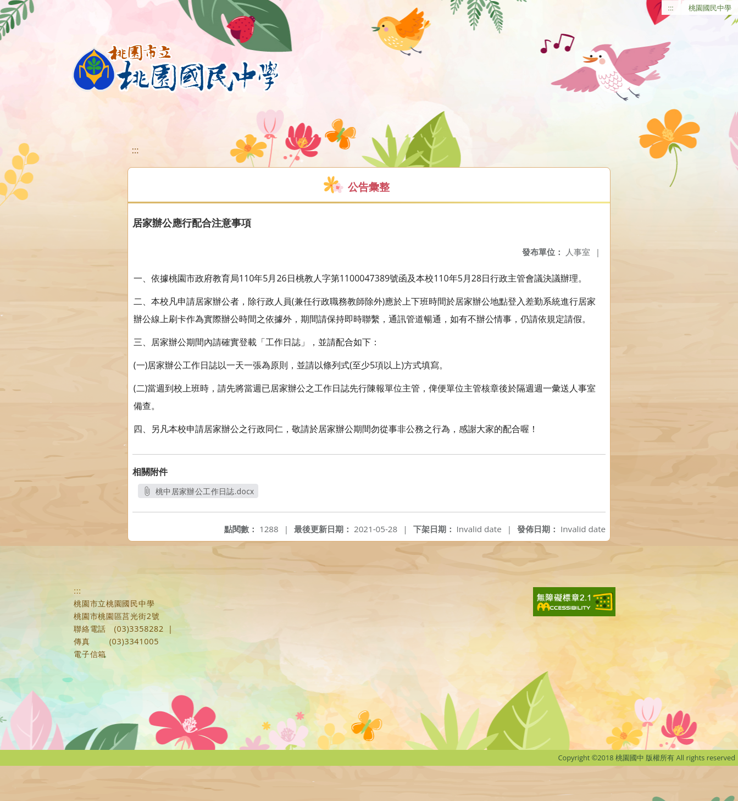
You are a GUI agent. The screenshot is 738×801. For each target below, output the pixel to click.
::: (671, 8)
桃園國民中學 (710, 8)
